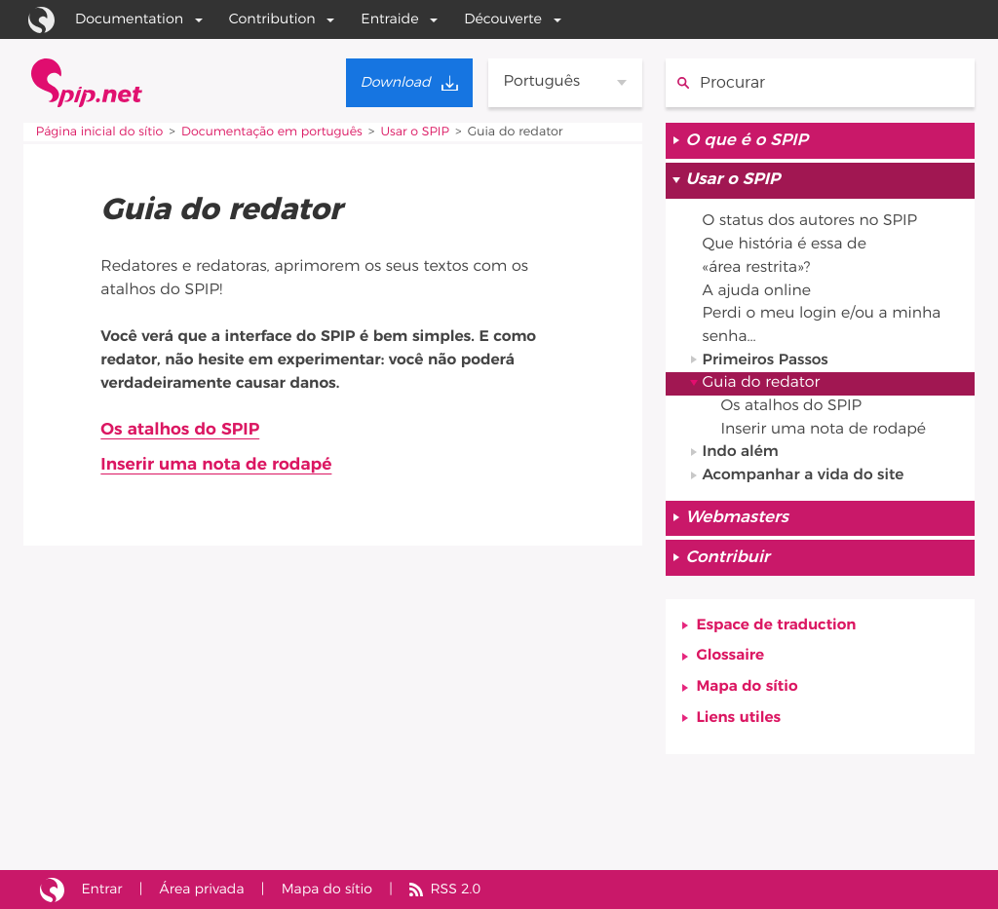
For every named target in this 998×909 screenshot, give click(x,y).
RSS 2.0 (459, 889)
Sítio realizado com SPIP (52, 889)
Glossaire (731, 663)
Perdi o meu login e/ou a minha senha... (823, 328)
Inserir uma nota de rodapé (217, 465)
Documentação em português (274, 132)
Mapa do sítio (748, 694)
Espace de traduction (778, 632)
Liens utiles (740, 726)
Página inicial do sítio (100, 132)
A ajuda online (758, 293)
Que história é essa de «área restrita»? (786, 258)
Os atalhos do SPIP (180, 429)
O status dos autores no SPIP (812, 223)
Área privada (203, 889)
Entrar (103, 889)
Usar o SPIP (419, 132)
